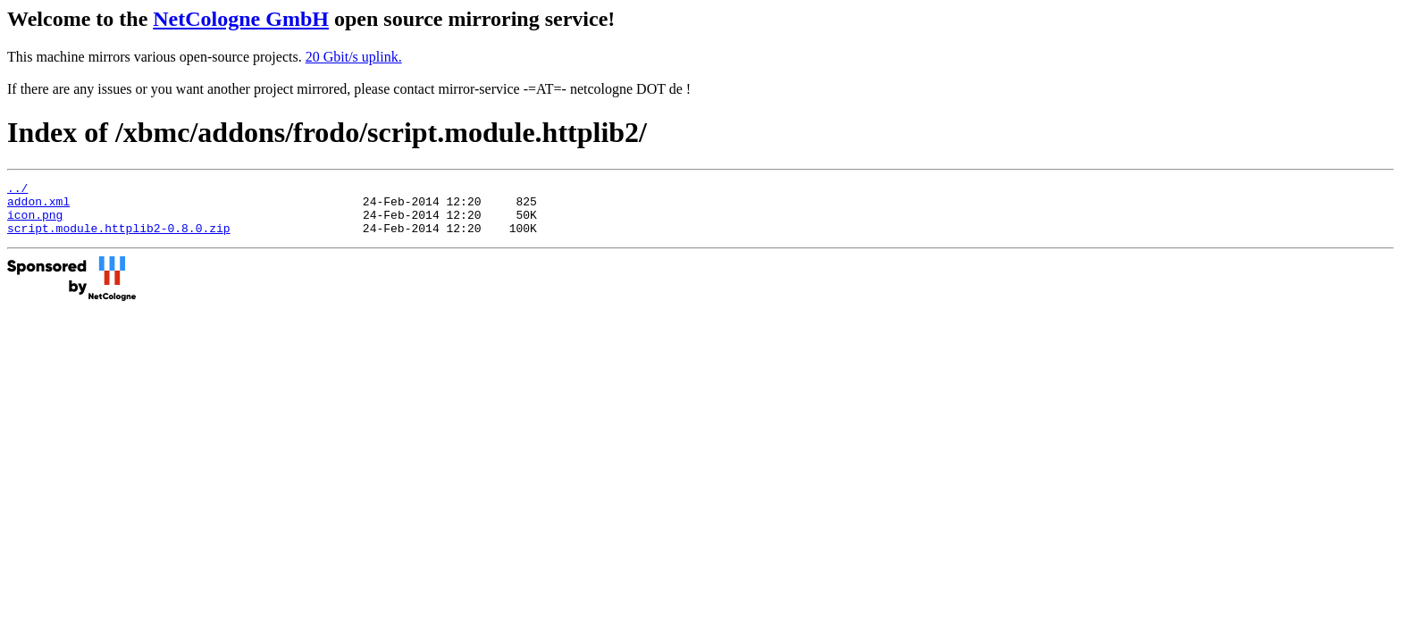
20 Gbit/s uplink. (354, 56)
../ (17, 190)
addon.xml (38, 206)
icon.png (35, 222)
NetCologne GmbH (241, 18)
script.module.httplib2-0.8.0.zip (119, 238)
